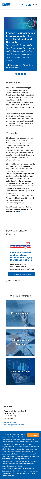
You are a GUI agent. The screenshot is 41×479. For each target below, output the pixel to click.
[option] (20, 44)
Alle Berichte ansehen (16, 281)
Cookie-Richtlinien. (9, 476)
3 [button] (22, 74)
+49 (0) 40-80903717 (11, 422)
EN (22, 5)
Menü (36, 5)
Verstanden (33, 436)
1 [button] (16, 74)
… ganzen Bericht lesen (22, 274)
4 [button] (25, 74)
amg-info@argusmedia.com (14, 425)
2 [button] (19, 74)
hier (19, 212)
